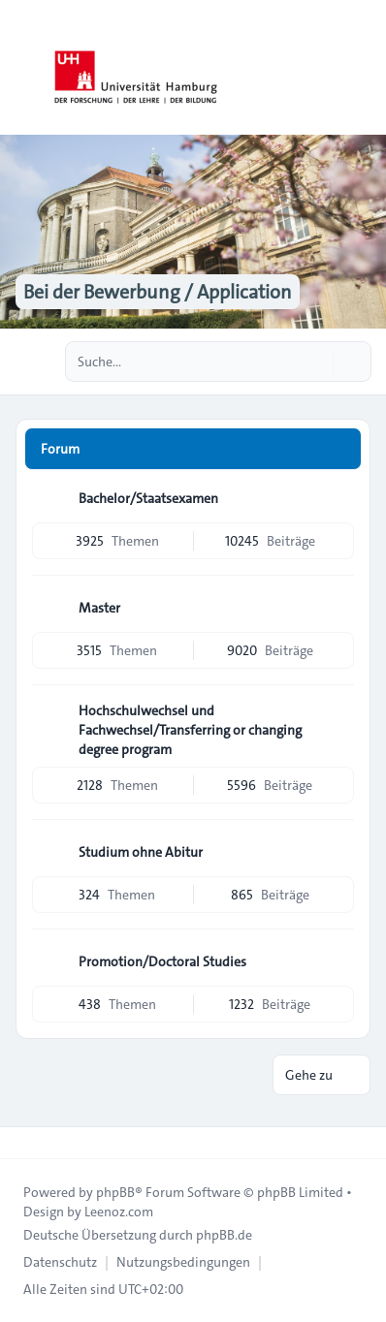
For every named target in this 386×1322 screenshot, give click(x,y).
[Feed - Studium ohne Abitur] (337, 851)
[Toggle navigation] (362, 68)
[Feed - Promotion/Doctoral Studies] (337, 961)
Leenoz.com (118, 1211)
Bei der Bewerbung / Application (157, 291)
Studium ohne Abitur (141, 852)
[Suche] (316, 361)
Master (99, 607)
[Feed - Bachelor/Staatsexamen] (337, 498)
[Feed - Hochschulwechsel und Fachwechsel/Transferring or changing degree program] (337, 717)
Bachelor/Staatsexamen (148, 498)
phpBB (115, 1192)
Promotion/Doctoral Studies (162, 961)
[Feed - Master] (337, 607)
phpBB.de (224, 1234)
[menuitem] (60, 1262)
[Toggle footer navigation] (23, 1142)
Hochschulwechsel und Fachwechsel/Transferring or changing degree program (190, 730)
